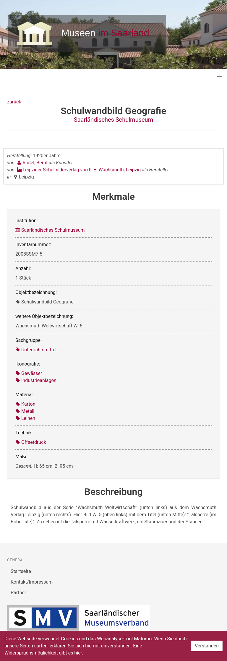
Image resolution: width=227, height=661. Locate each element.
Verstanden (207, 646)
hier (78, 653)
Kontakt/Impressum (32, 582)
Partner (18, 592)
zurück (14, 102)
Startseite (21, 571)
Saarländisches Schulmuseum (113, 119)
